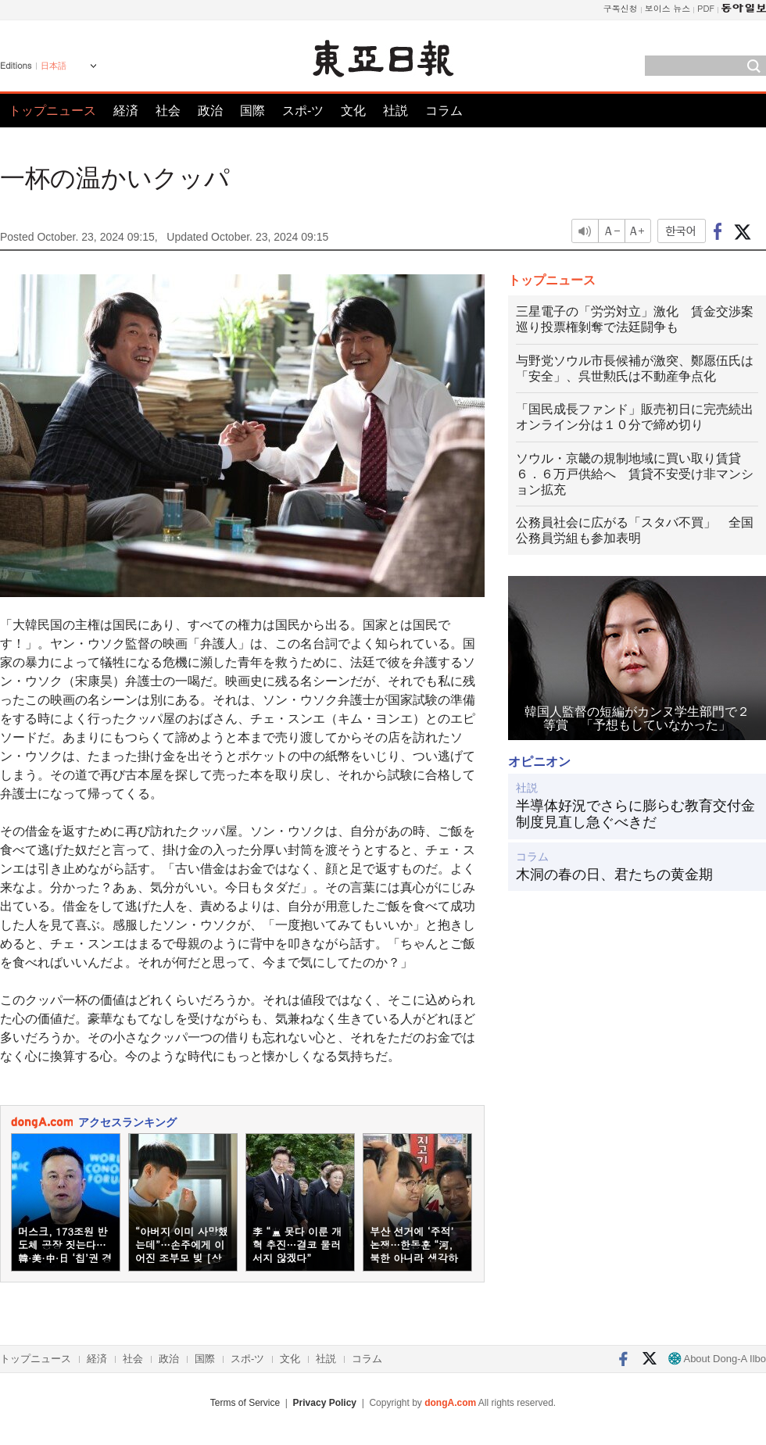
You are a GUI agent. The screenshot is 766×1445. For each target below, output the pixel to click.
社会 (168, 110)
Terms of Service (245, 1402)
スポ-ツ (303, 110)
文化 (353, 110)
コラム (444, 110)
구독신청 (620, 8)
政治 (210, 110)
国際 (252, 110)
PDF (705, 8)
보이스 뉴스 (668, 8)
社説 (395, 110)
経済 (125, 110)
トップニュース (52, 110)
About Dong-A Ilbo (717, 1359)
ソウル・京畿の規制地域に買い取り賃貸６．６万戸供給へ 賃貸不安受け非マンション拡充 (634, 474)
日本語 (53, 65)
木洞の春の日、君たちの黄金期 (614, 874)
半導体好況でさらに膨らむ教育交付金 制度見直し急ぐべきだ (637, 814)
